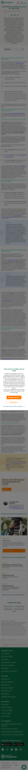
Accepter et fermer (14, 397)
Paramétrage (14, 402)
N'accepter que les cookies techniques (14, 406)
